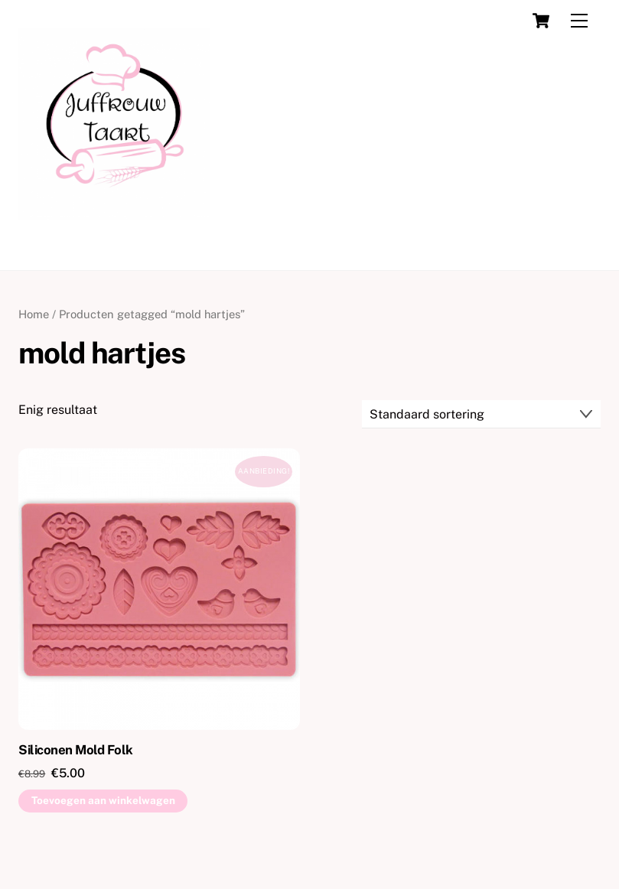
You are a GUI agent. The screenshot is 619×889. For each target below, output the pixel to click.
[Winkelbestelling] (481, 414)
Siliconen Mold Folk (75, 749)
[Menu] (579, 21)
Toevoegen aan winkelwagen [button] (103, 800)
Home (33, 314)
